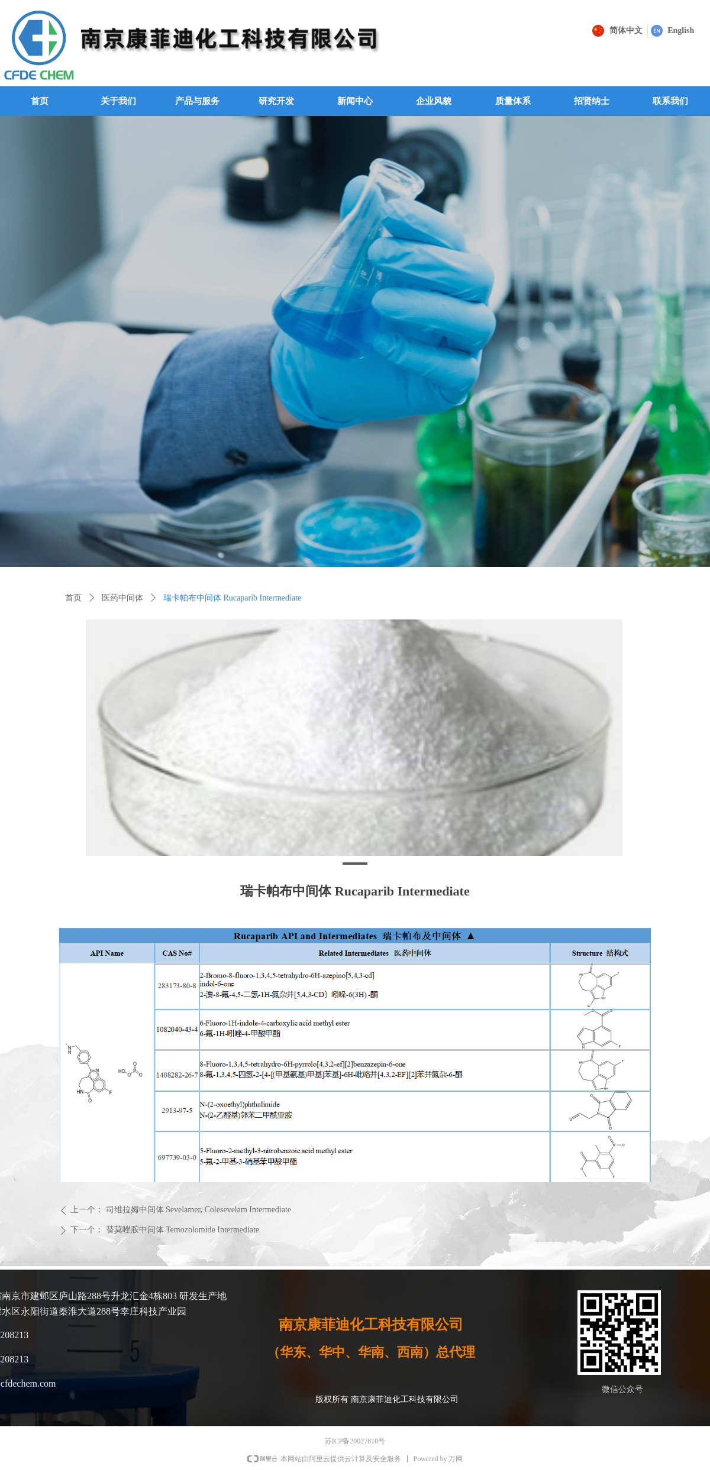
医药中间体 (122, 597)
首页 (73, 597)
